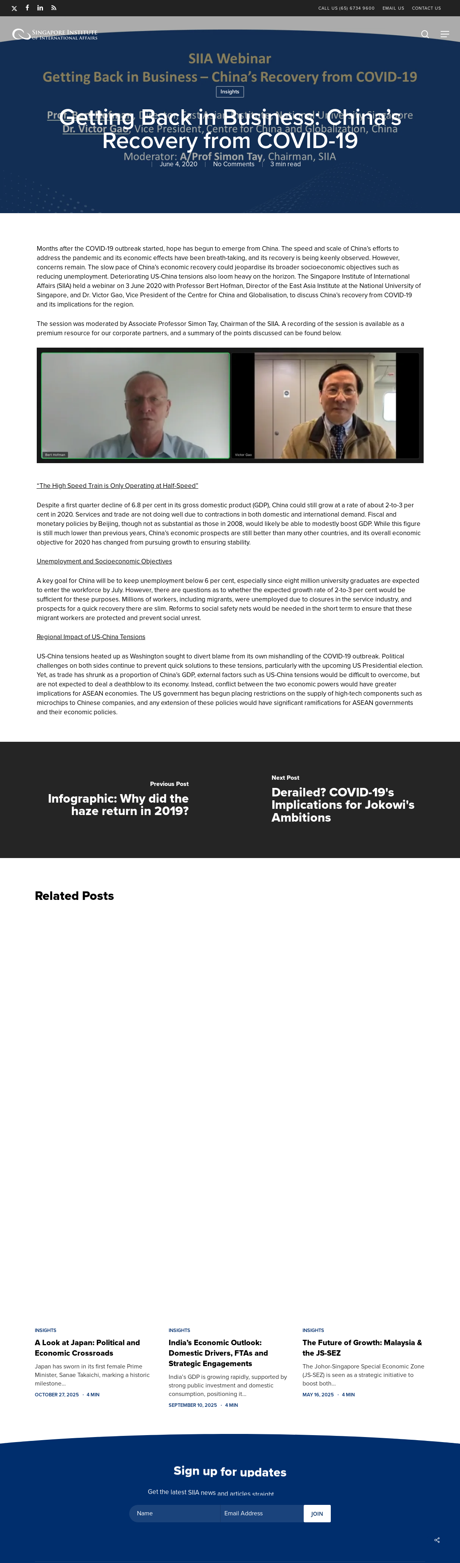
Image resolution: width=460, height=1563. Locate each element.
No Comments (234, 164)
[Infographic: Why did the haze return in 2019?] (115, 800)
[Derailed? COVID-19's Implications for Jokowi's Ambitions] (345, 800)
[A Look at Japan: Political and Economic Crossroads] (96, 1113)
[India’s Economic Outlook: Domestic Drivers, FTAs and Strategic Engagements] (230, 1113)
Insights (230, 92)
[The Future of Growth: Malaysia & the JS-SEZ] (364, 1113)
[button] (445, 34)
